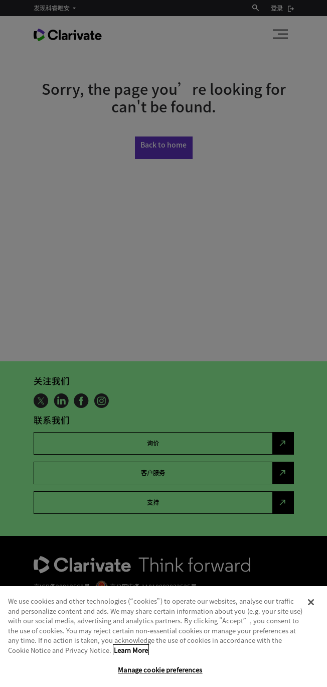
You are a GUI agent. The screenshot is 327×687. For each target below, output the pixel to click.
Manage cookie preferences (160, 669)
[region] (163, 636)
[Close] (311, 602)
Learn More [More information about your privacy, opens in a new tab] (131, 650)
